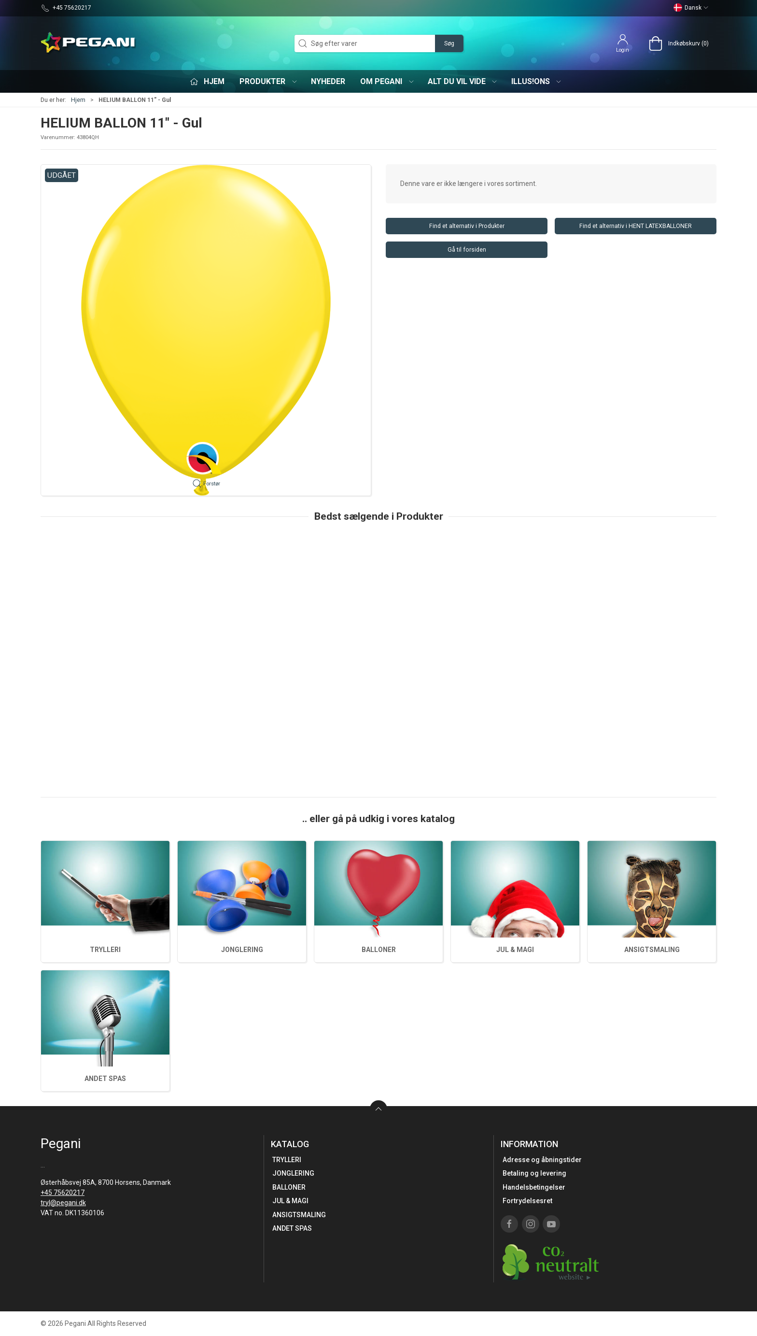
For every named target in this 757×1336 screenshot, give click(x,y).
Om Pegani (387, 81)
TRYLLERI (105, 949)
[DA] (88, 43)
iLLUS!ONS (536, 81)
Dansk (691, 7)
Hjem (78, 100)
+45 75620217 (62, 1192)
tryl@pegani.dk (63, 1203)
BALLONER (379, 949)
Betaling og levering (534, 1173)
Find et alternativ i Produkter (467, 226)
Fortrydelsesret (527, 1201)
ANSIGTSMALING (652, 949)
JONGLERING (242, 949)
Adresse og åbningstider (542, 1160)
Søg (449, 43)
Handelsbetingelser (534, 1187)
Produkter (268, 81)
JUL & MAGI (515, 949)
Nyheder (328, 81)
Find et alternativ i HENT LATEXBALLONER (635, 226)
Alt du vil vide (463, 81)
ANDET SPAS (105, 1078)
